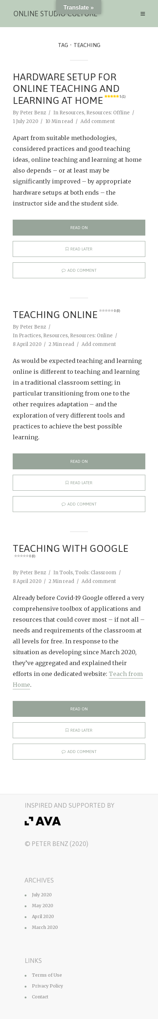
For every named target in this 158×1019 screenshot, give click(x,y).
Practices (30, 336)
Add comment (97, 121)
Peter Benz (33, 113)
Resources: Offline (108, 113)
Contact (40, 996)
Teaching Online (66, 314)
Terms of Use (47, 975)
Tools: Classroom (95, 573)
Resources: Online (91, 336)
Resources (71, 113)
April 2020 (43, 916)
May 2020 (42, 905)
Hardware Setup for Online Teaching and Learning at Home (69, 88)
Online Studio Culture (55, 13)
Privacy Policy (47, 986)
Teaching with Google (70, 550)
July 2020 (42, 894)
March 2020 (45, 927)
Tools (66, 573)
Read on (79, 227)
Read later (79, 249)
